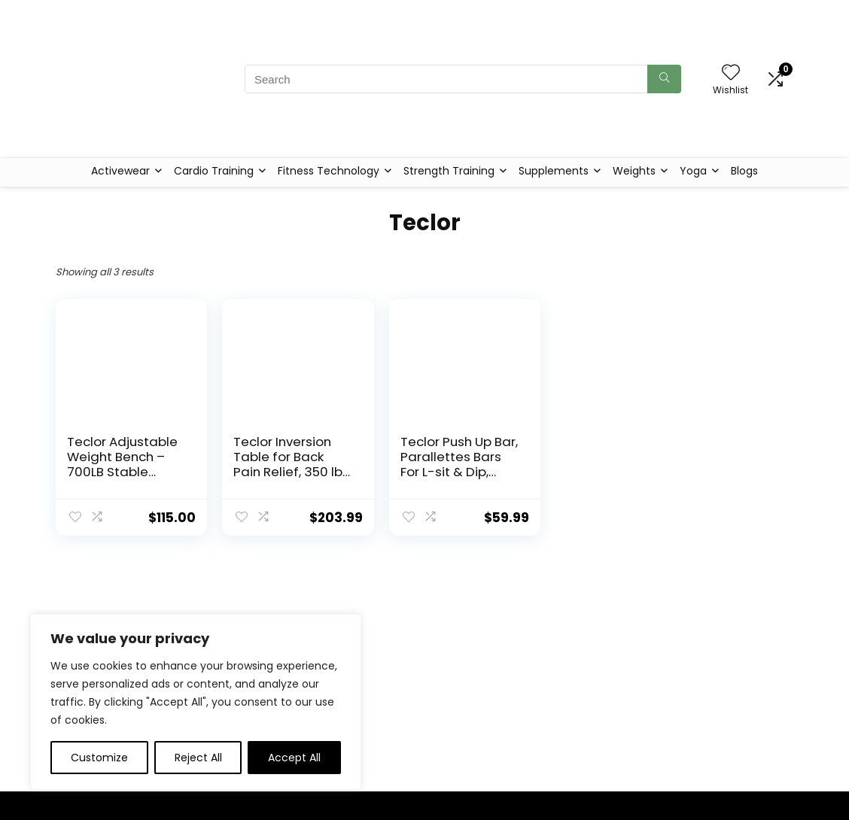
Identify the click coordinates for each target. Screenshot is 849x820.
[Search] (664, 79)
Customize (99, 757)
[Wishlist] (731, 73)
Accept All (294, 757)
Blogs (744, 170)
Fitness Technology (328, 170)
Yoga (693, 170)
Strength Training (448, 170)
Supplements (554, 170)
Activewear (120, 170)
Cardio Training (214, 170)
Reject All (198, 757)
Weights (634, 170)
